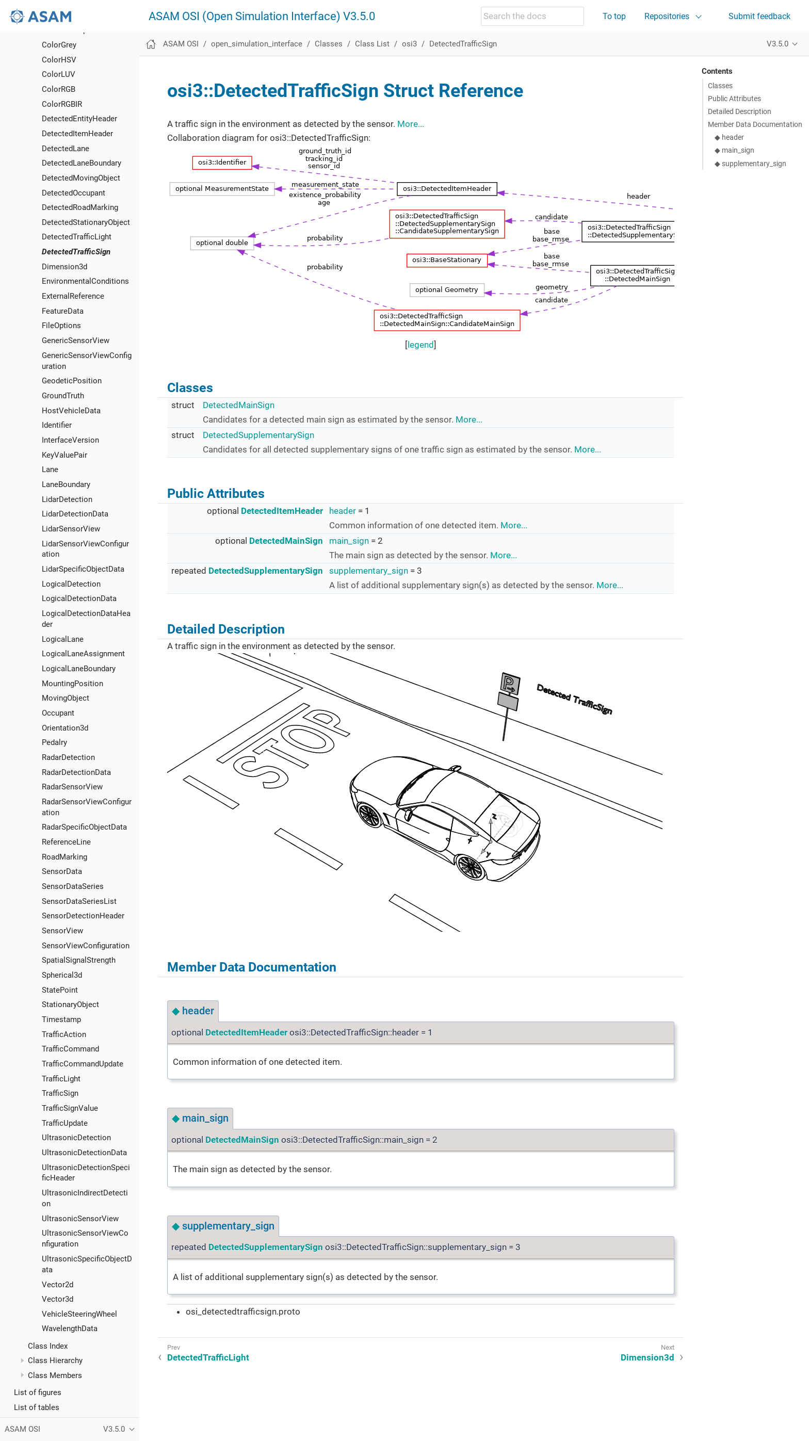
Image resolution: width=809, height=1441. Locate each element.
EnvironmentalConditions (85, 281)
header (342, 511)
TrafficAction (64, 1034)
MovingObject (65, 698)
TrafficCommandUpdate (82, 1063)
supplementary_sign (368, 570)
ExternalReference (73, 296)
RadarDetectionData (76, 772)
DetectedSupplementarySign (258, 435)
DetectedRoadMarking (80, 207)
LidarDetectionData (75, 514)
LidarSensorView (71, 528)
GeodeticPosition (72, 380)
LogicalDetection (71, 584)
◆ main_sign (734, 150)
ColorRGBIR (62, 104)
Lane (50, 469)
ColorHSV (59, 59)
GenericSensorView (75, 340)
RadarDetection (68, 757)
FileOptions (61, 325)
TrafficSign (60, 1093)
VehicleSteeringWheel (79, 1314)
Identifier (57, 425)
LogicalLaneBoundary (79, 668)
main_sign (349, 541)
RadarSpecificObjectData (84, 827)
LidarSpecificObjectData (83, 569)
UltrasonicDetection (76, 1137)
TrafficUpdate (65, 1123)
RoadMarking (64, 857)
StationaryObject (70, 1004)
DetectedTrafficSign (76, 251)
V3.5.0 (777, 43)
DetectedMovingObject (81, 178)
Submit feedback (759, 16)
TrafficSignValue (70, 1108)
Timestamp (61, 1019)
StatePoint (60, 990)
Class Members (55, 1375)
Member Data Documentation (755, 124)
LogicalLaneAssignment (83, 653)
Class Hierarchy (55, 1360)
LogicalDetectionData (79, 598)
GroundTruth (63, 395)
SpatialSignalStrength (79, 960)
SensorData (62, 871)
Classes (329, 43)
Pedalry (54, 742)
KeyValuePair (64, 455)
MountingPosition (72, 683)
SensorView (62, 930)
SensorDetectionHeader (83, 915)
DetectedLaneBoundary (81, 163)
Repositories (666, 16)
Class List (372, 43)
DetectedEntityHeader (79, 118)
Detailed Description (739, 111)
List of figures (37, 1392)
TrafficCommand (70, 1049)
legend (421, 344)
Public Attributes (734, 98)
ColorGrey (59, 45)
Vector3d (57, 1299)
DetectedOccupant (73, 193)
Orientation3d (65, 728)
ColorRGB (58, 89)
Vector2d (57, 1284)
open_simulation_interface (256, 43)
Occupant (58, 713)
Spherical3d (62, 975)
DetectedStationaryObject (86, 222)
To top (614, 16)
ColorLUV (58, 74)
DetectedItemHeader (77, 133)
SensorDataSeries (73, 886)
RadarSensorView (72, 786)
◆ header (729, 137)
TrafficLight (61, 1078)
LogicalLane (63, 639)
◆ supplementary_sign (750, 163)
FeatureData (63, 311)
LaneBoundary (66, 484)
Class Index (48, 1346)
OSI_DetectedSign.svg (414, 792)
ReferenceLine (66, 842)
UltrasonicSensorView (80, 1218)
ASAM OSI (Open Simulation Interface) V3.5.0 (262, 16)
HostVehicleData (71, 410)
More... (410, 124)
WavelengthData (70, 1328)
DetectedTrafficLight (76, 236)
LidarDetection (67, 499)
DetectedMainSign (238, 405)
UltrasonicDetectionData (84, 1152)
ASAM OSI (181, 43)
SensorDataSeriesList (79, 901)
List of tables (36, 1407)
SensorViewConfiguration (86, 945)
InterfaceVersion (70, 440)
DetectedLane (65, 148)
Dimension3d (64, 266)
